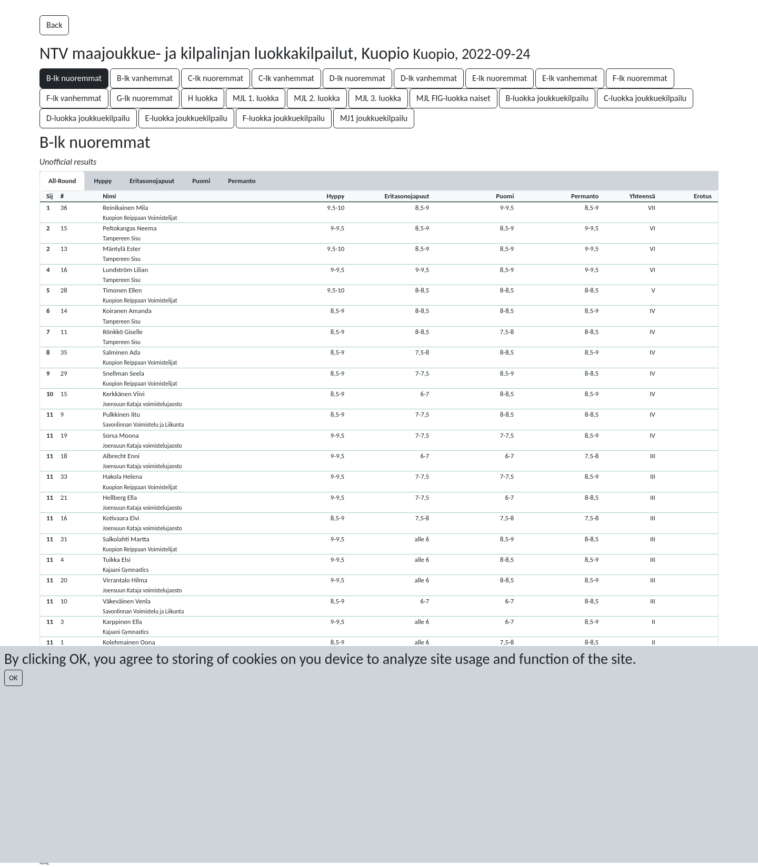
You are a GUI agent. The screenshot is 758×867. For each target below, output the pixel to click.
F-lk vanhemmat (74, 98)
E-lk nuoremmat (499, 78)
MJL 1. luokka (255, 98)
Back (54, 25)
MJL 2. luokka (317, 98)
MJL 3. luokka (378, 98)
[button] (379, 212)
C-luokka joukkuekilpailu (645, 98)
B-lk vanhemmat (145, 78)
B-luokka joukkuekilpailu (547, 98)
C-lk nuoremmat (215, 78)
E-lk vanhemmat (569, 78)
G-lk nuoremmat (145, 98)
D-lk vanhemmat (429, 78)
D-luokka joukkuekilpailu (88, 118)
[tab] (103, 180)
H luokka (202, 98)
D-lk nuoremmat (357, 78)
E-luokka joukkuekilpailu (186, 118)
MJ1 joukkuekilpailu (373, 118)
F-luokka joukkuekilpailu (284, 118)
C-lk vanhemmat (286, 78)
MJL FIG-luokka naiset (453, 98)
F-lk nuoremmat (640, 78)
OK (13, 677)
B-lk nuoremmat (74, 78)
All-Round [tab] (62, 181)
